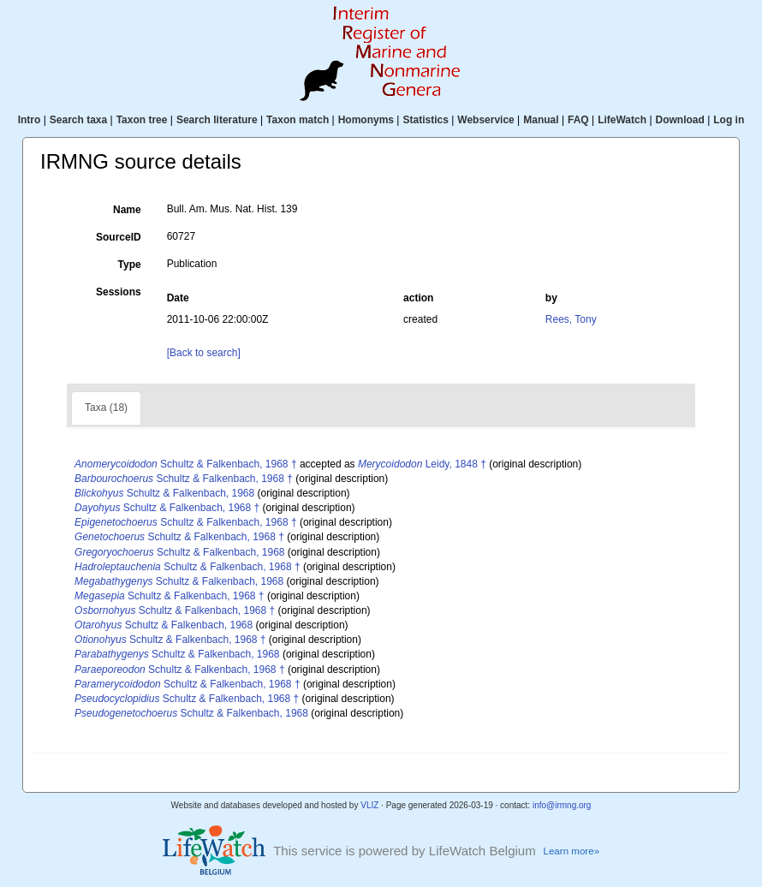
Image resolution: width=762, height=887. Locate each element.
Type (129, 265)
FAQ (578, 120)
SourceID (118, 237)
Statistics (425, 120)
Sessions (118, 292)
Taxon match (297, 120)
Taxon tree (142, 120)
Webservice (486, 120)
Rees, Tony (571, 319)
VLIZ (369, 805)
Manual (540, 120)
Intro (29, 120)
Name (127, 210)
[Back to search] (204, 353)
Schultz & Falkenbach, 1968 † (185, 464)
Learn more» (571, 851)
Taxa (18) (106, 408)
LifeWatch (622, 120)
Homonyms (366, 120)
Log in (728, 120)
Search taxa (78, 120)
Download (680, 120)
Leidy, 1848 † (422, 464)
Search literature (217, 120)
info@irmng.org (562, 805)
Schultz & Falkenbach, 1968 (164, 493)
